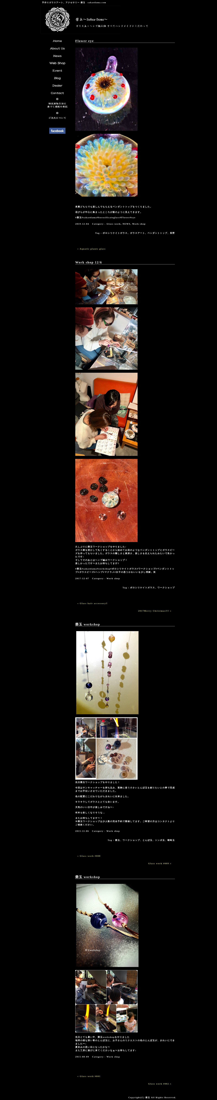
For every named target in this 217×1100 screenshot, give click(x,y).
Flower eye (84, 41)
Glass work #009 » (159, 863)
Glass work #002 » (159, 1084)
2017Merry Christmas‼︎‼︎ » (154, 611)
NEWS (126, 224)
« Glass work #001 (89, 1076)
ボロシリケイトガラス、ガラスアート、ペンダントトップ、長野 (139, 233)
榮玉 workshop (87, 624)
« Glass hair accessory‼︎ (92, 603)
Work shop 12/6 (88, 262)
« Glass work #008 (89, 856)
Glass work (114, 224)
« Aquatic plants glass (91, 249)
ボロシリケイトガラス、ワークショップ (152, 588)
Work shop (139, 224)
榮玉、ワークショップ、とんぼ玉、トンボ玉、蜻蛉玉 (145, 840)
